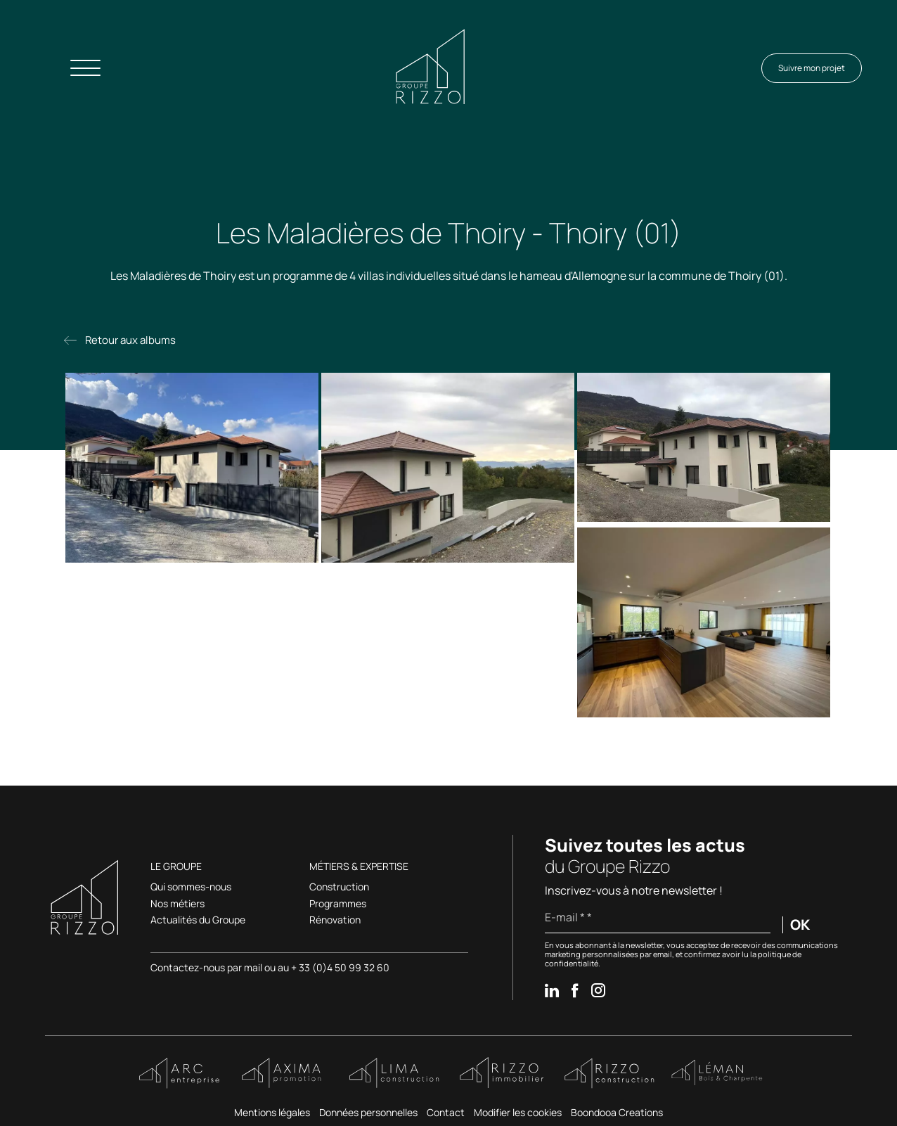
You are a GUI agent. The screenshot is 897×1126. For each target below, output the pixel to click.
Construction (339, 887)
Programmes (337, 904)
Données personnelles (368, 1112)
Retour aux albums (130, 340)
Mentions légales (272, 1112)
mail (254, 967)
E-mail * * (568, 917)
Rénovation (335, 920)
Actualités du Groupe (197, 920)
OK (800, 924)
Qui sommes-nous (190, 887)
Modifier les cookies (518, 1112)
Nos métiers (177, 904)
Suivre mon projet (811, 68)
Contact (446, 1112)
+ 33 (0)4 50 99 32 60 (340, 967)
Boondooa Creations (617, 1112)
